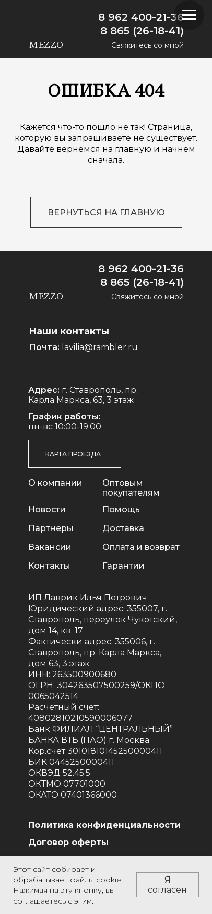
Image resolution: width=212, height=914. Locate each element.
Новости (47, 509)
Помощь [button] (121, 509)
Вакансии (50, 547)
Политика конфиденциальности (104, 825)
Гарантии (123, 566)
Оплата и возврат (141, 547)
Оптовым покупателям (131, 488)
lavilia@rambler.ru (100, 347)
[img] (87, 18)
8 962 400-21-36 (141, 17)
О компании (55, 483)
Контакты (49, 566)
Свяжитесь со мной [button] (147, 45)
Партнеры (51, 528)
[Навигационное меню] (189, 15)
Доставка (123, 528)
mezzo (46, 45)
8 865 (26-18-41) (142, 31)
